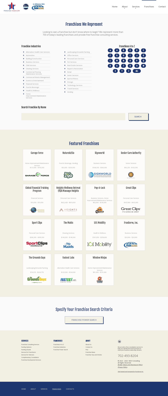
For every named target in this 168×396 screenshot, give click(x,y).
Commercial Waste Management (38, 77)
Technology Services (74, 85)
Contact (162, 6)
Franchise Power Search (84, 331)
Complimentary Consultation (30, 357)
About (125, 6)
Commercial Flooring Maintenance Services (34, 73)
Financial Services (32, 84)
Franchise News (90, 352)
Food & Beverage (32, 87)
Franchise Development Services (31, 360)
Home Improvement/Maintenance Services (36, 96)
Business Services (32, 62)
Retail (69, 72)
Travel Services (73, 89)
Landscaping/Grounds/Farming (78, 52)
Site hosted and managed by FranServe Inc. (130, 371)
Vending (70, 92)
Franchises (149, 6)
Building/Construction (34, 59)
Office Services (72, 55)
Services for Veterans (27, 355)
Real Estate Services (74, 65)
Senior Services (72, 75)
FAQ (87, 350)
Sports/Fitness (72, 79)
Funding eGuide (26, 350)
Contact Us (89, 347)
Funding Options (26, 347)
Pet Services (71, 62)
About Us (88, 344)
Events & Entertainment (35, 80)
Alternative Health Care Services (38, 52)
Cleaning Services (32, 69)
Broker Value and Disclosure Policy (130, 365)
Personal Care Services (75, 59)
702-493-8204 (128, 355)
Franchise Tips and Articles (94, 355)
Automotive (30, 55)
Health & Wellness (33, 90)
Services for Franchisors (28, 352)
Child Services (31, 65)
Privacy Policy (122, 367)
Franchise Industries (59, 347)
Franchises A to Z (58, 344)
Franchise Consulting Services (30, 344)
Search (137, 116)
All (137, 71)
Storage (70, 82)
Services (136, 6)
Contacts (70, 389)
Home (114, 6)
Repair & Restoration (75, 69)
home (23, 389)
